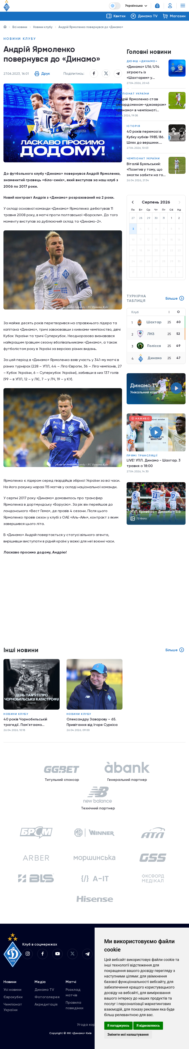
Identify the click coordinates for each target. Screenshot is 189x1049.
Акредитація (46, 1004)
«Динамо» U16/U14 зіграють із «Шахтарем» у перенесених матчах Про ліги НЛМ (146, 72)
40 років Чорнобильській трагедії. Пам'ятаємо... (25, 722)
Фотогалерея (47, 997)
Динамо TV (44, 989)
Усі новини (12, 989)
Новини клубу (42, 27)
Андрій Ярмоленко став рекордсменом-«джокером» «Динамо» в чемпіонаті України (141, 105)
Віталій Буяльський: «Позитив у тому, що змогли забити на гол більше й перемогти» (146, 170)
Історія (133, 126)
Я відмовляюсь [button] (148, 1025)
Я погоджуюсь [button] (118, 1025)
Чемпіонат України (132, 93)
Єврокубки (13, 997)
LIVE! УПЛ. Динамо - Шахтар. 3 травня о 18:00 (153, 463)
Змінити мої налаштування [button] (128, 1034)
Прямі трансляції (142, 455)
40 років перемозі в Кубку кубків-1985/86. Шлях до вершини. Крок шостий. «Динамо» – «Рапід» (145, 137)
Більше (175, 298)
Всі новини (19, 27)
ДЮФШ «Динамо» (142, 61)
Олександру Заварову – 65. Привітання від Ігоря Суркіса (92, 722)
